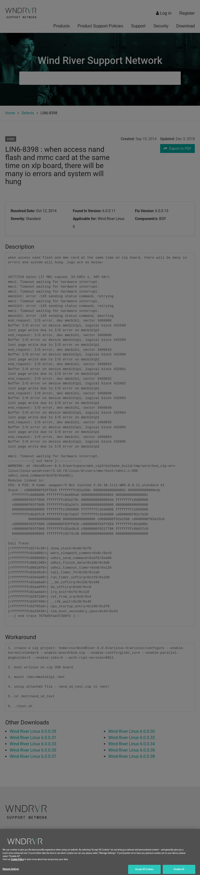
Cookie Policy (17, 861)
